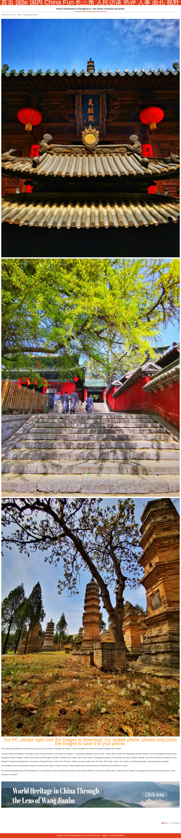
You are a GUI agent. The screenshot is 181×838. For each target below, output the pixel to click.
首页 (7, 2)
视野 (173, 2)
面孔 (158, 2)
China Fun (59, 2)
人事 (144, 2)
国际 (22, 2)
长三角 (84, 2)
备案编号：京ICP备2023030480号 (113, 835)
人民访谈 (109, 2)
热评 (129, 2)
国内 (36, 2)
